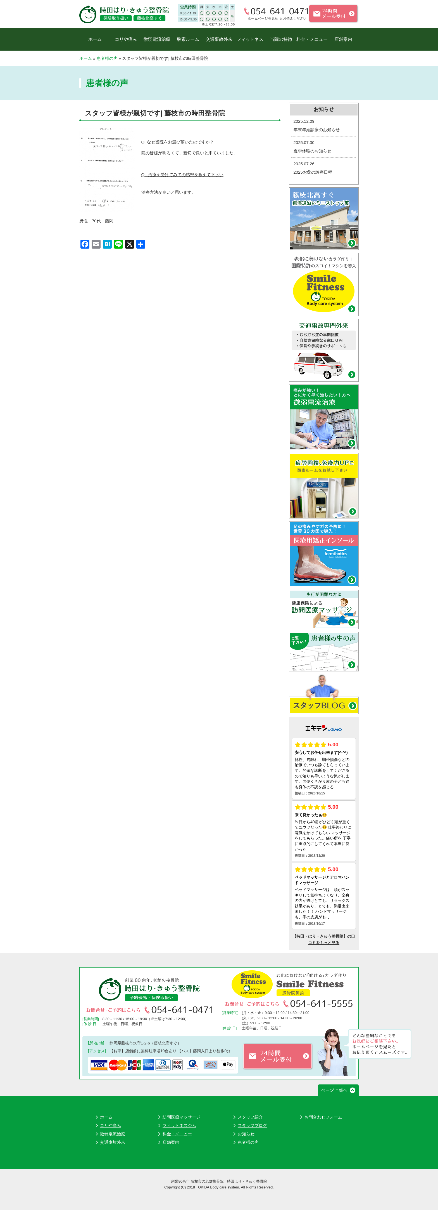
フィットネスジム (179, 1125)
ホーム (95, 39)
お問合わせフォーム (323, 1117)
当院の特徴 (281, 39)
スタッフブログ (252, 1125)
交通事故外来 (219, 39)
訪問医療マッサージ (181, 1117)
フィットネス (250, 39)
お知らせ (246, 1133)
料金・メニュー (312, 39)
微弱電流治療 (157, 39)
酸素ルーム (188, 39)
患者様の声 (107, 58)
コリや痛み (126, 39)
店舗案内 (343, 39)
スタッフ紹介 (250, 1117)
